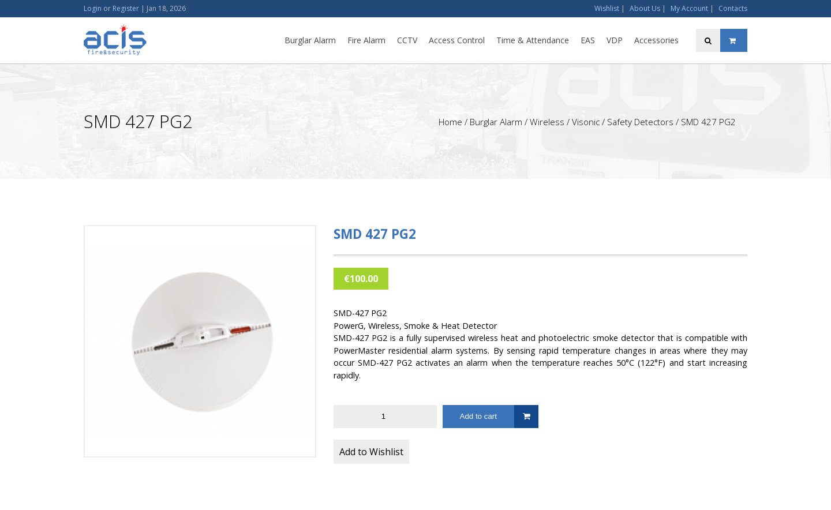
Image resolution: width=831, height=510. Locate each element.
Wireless (547, 121)
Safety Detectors (640, 121)
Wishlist (606, 8)
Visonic (586, 121)
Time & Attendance (532, 40)
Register (126, 8)
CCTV (407, 40)
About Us (645, 8)
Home (450, 121)
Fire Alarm (366, 40)
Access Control (457, 40)
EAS (588, 40)
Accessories (656, 40)
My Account (689, 8)
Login (93, 8)
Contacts (732, 8)
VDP (615, 40)
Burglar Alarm (310, 40)
